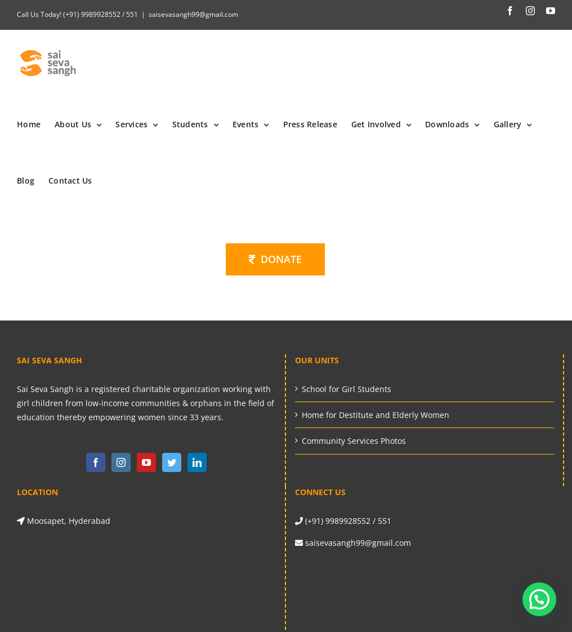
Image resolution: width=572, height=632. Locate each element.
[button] (539, 599)
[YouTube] (146, 462)
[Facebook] (95, 462)
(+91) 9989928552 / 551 (99, 14)
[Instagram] (121, 462)
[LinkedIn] (197, 462)
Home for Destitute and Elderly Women (375, 415)
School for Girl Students (346, 389)
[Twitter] (171, 462)
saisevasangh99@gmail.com (193, 14)
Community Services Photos (354, 440)
